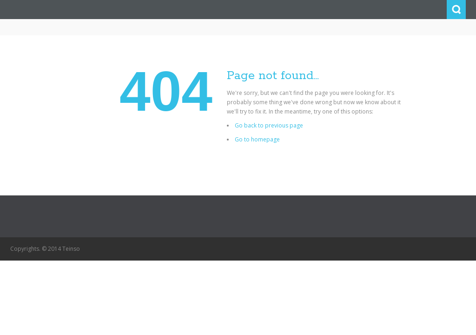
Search (456, 9)
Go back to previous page (269, 125)
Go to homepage (257, 139)
